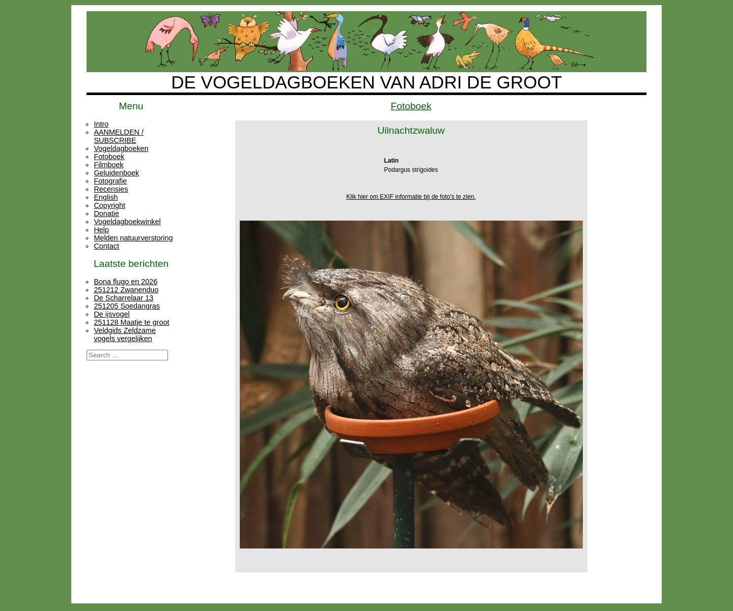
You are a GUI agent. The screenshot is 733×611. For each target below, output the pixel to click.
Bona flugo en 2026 (125, 282)
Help (101, 230)
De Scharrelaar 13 (123, 298)
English (106, 197)
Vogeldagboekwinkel (127, 222)
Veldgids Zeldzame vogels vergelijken (125, 334)
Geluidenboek (116, 173)
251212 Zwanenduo (126, 290)
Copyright (109, 205)
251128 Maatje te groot (131, 322)
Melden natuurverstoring (133, 238)
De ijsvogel (111, 314)
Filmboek (108, 165)
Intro (101, 124)
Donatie (106, 213)
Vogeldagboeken (121, 148)
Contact (106, 246)
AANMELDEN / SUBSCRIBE (119, 136)
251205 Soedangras (127, 306)
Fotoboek (109, 156)
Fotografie (110, 181)
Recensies (111, 189)
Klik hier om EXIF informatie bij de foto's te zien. (410, 196)
